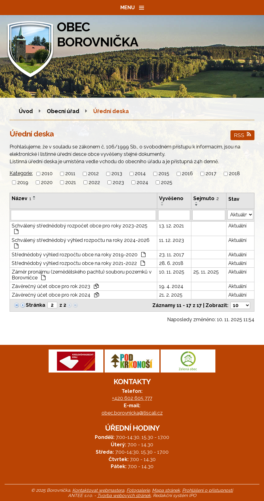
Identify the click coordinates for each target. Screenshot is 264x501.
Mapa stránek (166, 490)
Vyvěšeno (171, 198)
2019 (22, 182)
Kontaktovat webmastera (98, 490)
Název (21, 198)
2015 (163, 174)
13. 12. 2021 (171, 226)
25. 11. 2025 (206, 272)
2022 (94, 182)
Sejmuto (206, 198)
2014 (140, 174)
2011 (70, 174)
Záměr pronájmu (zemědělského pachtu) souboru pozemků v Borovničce (82, 275)
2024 (142, 182)
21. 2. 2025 (170, 295)
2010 (47, 174)
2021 (70, 182)
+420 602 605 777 (132, 398)
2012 (93, 174)
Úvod (26, 111)
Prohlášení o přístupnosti (207, 490)
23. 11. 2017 (171, 255)
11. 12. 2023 (171, 240)
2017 (211, 174)
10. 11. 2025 (171, 272)
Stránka (35, 305)
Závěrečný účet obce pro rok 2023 (55, 286)
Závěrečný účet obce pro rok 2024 (55, 295)
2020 (47, 182)
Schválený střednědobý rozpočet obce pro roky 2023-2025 (79, 228)
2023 (118, 182)
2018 (234, 174)
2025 (166, 182)
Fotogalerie (138, 490)
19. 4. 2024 (171, 286)
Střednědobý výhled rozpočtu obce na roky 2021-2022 (78, 263)
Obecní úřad (64, 111)
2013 (116, 174)
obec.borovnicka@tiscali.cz (132, 413)
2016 (187, 174)
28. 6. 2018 (171, 263)
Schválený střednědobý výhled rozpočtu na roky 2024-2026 (81, 242)
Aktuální (237, 226)
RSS (242, 135)
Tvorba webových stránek (124, 495)
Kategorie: (21, 173)
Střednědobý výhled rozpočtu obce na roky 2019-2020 (79, 255)
